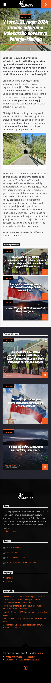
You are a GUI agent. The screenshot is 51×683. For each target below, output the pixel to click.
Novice (9, 581)
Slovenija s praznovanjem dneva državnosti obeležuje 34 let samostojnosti (25, 287)
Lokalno (25, 17)
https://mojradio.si (15, 547)
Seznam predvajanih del (28, 660)
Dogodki (9, 577)
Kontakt (9, 660)
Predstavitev (9, 531)
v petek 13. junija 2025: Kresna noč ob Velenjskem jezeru (25, 309)
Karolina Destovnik (12, 373)
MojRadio (38, 652)
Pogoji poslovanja (14, 657)
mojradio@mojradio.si (17, 557)
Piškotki (30, 657)
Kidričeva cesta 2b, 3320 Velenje (21, 562)
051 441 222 (12, 552)
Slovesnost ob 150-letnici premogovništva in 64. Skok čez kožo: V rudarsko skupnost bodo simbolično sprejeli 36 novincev (25, 261)
